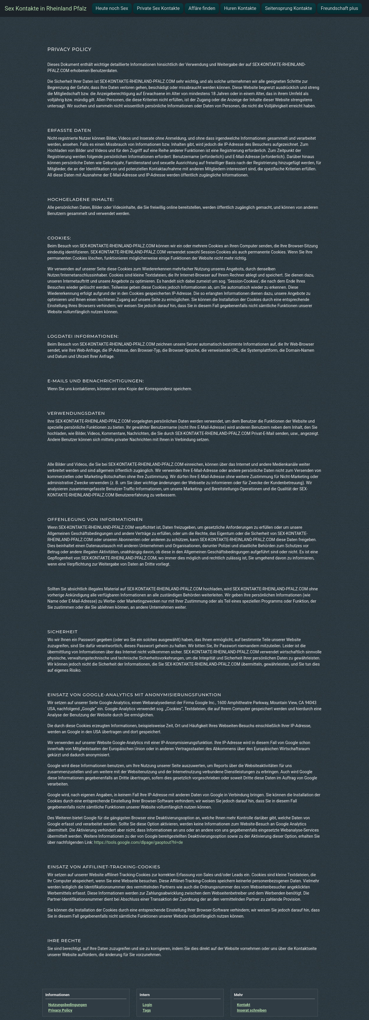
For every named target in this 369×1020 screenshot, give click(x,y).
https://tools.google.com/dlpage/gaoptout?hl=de (138, 842)
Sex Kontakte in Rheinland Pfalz (46, 8)
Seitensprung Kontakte (288, 8)
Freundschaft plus (339, 8)
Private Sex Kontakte (158, 8)
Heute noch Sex (112, 8)
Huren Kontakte (240, 8)
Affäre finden (201, 8)
